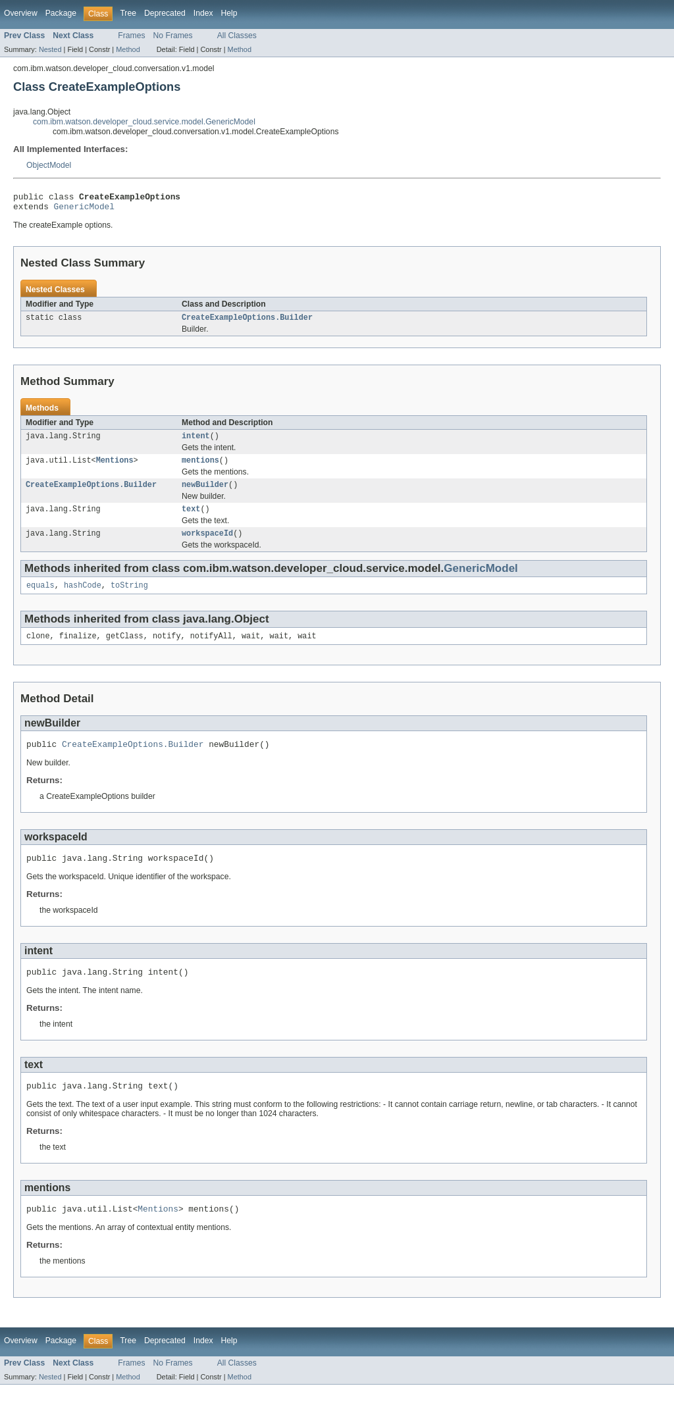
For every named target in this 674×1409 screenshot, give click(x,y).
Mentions (115, 468)
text (191, 519)
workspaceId (207, 545)
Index (203, 13)
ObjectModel (48, 165)
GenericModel (84, 210)
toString (129, 598)
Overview (21, 13)
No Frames (173, 35)
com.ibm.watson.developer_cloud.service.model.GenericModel (144, 121)
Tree (128, 13)
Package (60, 13)
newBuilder (205, 493)
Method (128, 49)
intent (196, 442)
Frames (131, 35)
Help (229, 13)
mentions (200, 468)
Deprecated (165, 13)
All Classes (237, 35)
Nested (50, 49)
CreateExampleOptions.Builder (247, 322)
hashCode (82, 598)
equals (40, 598)
